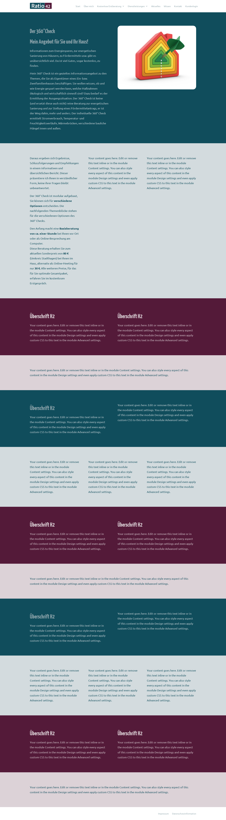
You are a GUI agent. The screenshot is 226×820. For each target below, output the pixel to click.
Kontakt (178, 6)
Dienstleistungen (136, 6)
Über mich (89, 6)
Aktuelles (155, 6)
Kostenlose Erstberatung (109, 6)
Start (78, 6)
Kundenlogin (191, 6)
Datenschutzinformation (184, 813)
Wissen (167, 6)
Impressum (163, 813)
